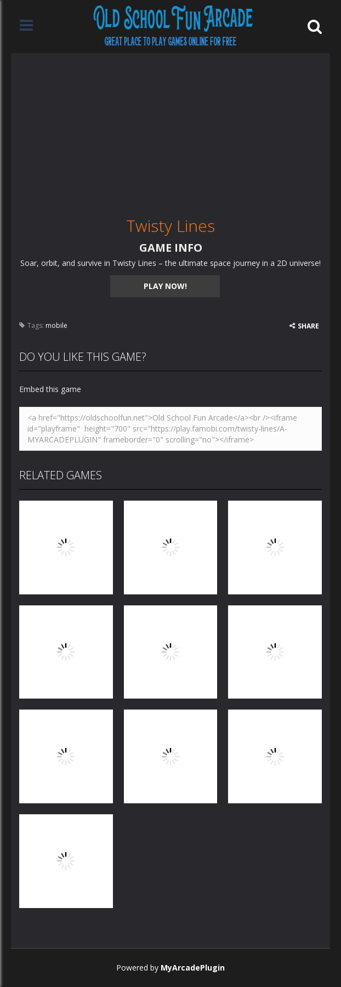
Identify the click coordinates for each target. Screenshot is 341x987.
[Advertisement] (170, 130)
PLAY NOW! (165, 286)
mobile (56, 325)
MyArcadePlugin (193, 967)
